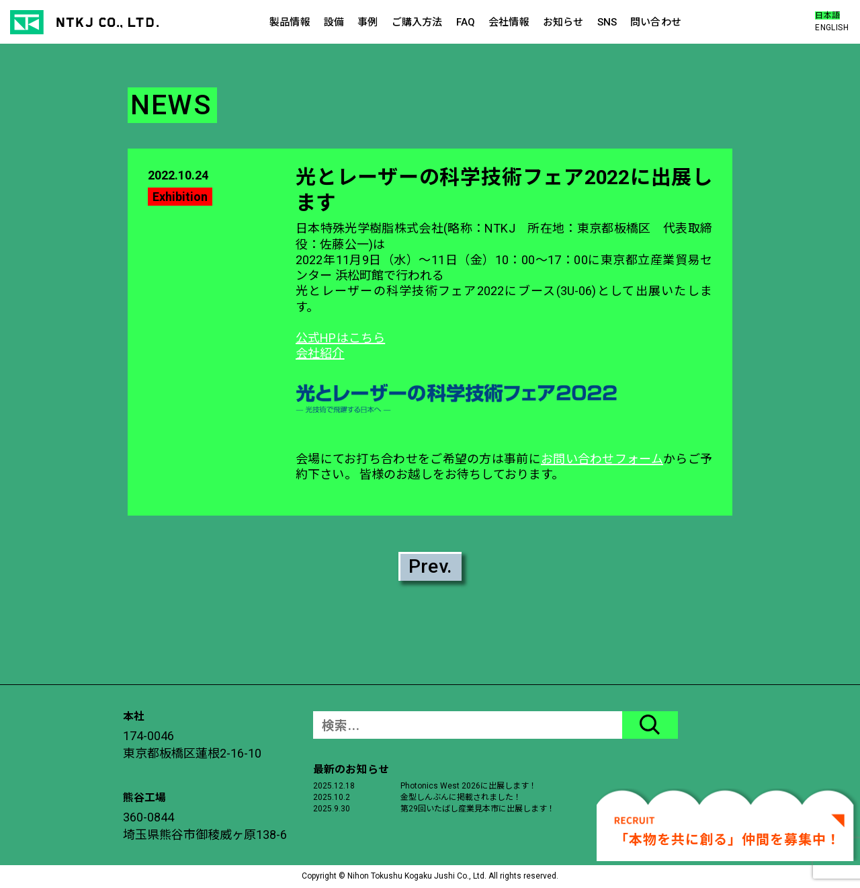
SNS (607, 22)
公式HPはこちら (340, 338)
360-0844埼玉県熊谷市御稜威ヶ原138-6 (205, 826)
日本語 (827, 15)
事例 (367, 22)
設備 (334, 22)
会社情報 (508, 22)
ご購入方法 (417, 22)
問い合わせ (655, 22)
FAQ (465, 22)
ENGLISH (832, 28)
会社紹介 (320, 353)
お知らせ (563, 22)
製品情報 (289, 22)
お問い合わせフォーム (602, 459)
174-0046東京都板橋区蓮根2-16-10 (192, 744)
